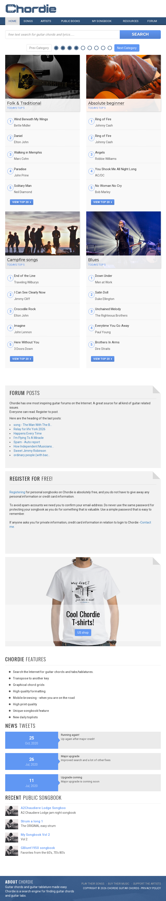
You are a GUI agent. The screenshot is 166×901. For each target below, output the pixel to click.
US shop (83, 632)
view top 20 (21, 202)
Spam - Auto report (27, 442)
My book (102, 21)
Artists (46, 21)
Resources (131, 21)
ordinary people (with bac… (32, 455)
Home (12, 21)
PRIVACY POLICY (151, 888)
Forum (152, 21)
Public (70, 21)
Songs (28, 21)
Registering (17, 492)
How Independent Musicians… (34, 446)
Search (140, 34)
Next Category (127, 48)
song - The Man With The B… (33, 425)
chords (134, 888)
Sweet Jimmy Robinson (30, 450)
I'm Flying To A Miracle (29, 437)
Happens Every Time (28, 433)
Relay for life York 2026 (29, 429)
